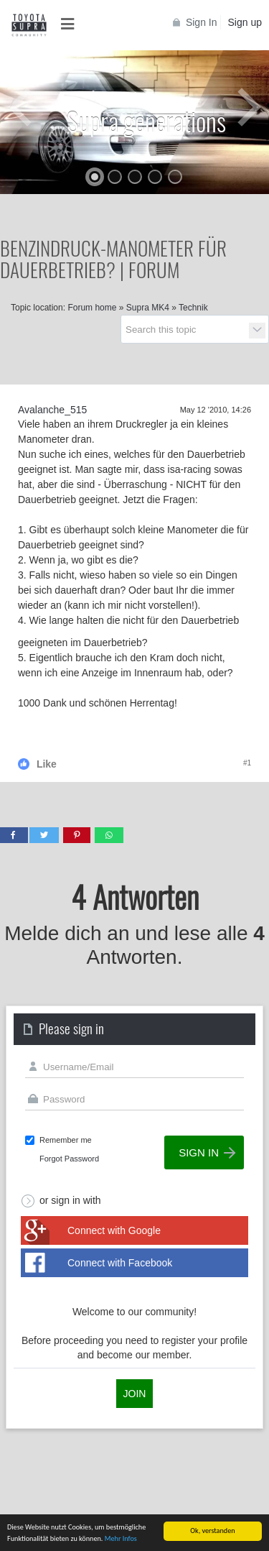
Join (134, 1393)
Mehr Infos (121, 1539)
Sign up (245, 22)
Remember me (65, 1140)
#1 (247, 763)
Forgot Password (69, 1158)
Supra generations (146, 120)
